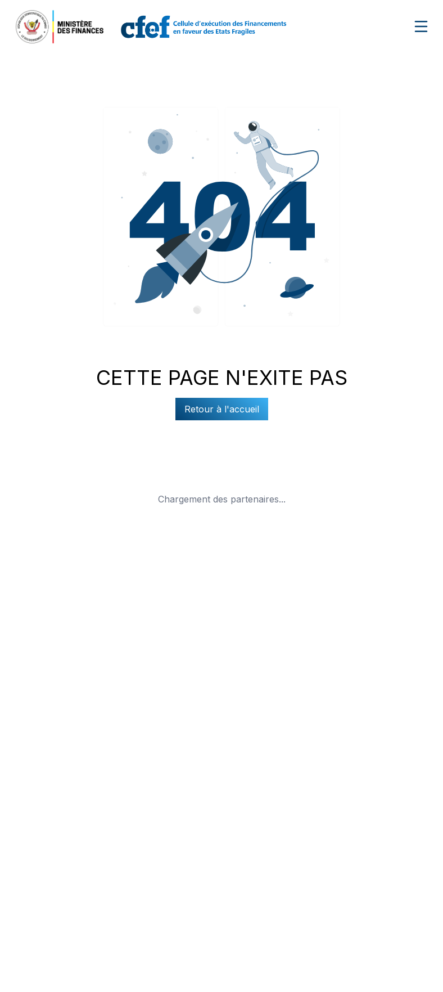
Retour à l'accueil (221, 409)
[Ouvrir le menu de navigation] (421, 26)
